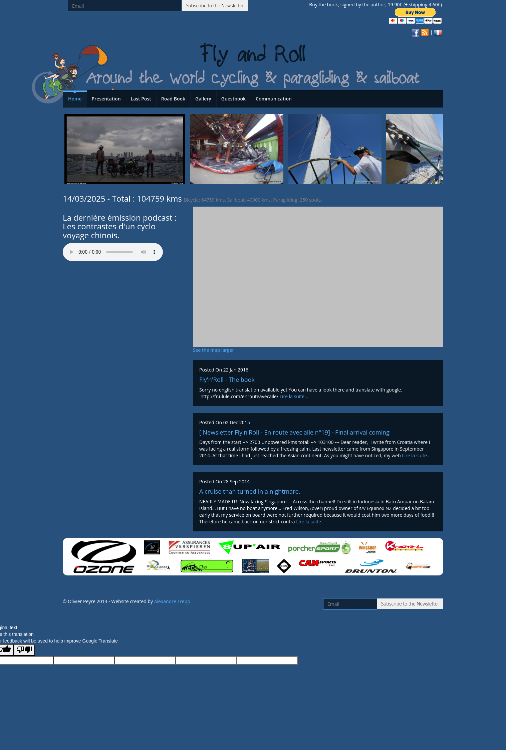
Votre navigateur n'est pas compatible (113, 252)
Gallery (203, 98)
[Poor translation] (24, 650)
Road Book (173, 98)
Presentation (106, 98)
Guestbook (233, 98)
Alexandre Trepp (172, 601)
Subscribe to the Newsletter (215, 5)
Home (75, 98)
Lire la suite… (294, 396)
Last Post (141, 98)
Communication (274, 98)
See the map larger (213, 350)
